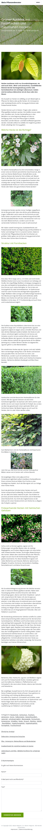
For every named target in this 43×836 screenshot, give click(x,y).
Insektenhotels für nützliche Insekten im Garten (17, 746)
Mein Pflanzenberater (11, 2)
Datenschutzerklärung (25, 829)
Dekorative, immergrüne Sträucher (13, 736)
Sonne (12, 717)
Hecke (21, 721)
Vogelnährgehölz (32, 723)
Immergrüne (5, 721)
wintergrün (5, 717)
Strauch (26, 721)
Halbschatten (20, 717)
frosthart (31, 715)
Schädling (14, 721)
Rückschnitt (14, 715)
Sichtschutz (23, 715)
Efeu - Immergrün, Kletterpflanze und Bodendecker (18, 741)
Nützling (33, 721)
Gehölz (39, 721)
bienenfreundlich (31, 717)
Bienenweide (26, 719)
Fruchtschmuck (15, 725)
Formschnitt (35, 719)
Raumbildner (6, 723)
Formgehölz (5, 725)
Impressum (14, 829)
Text (3, 787)
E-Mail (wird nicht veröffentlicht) (12, 779)
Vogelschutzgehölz (18, 723)
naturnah (4, 719)
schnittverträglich (15, 719)
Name (3, 772)
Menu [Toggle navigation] (38, 2)
